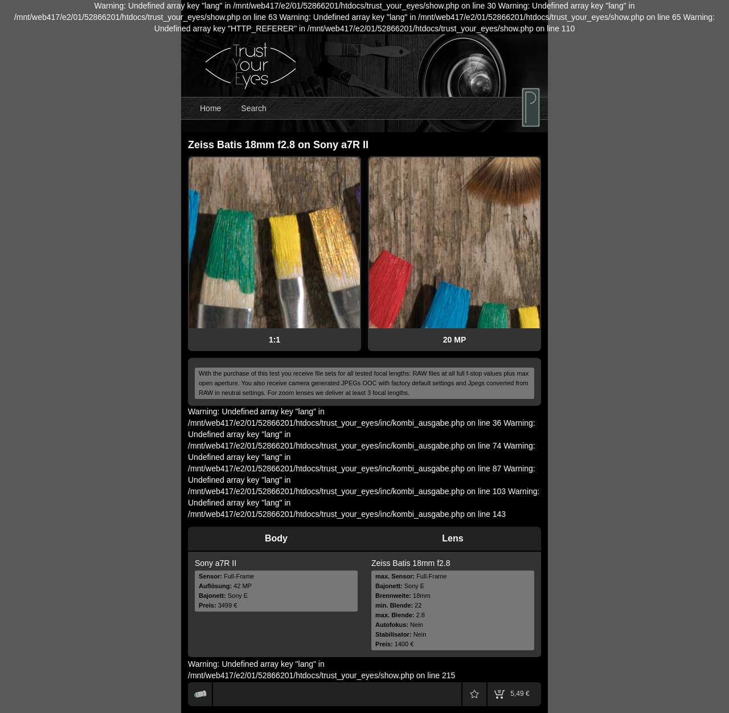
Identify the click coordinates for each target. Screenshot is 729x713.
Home (210, 108)
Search (253, 108)
